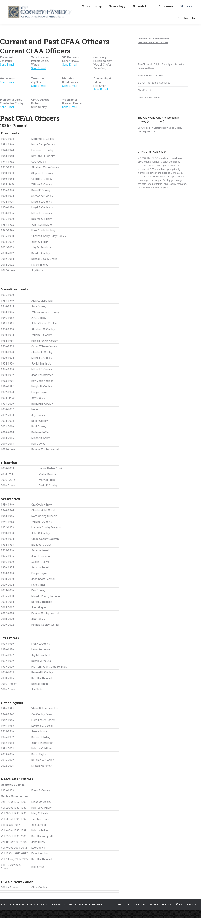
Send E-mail (7, 72)
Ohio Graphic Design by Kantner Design (83, 912)
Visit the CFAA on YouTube (153, 50)
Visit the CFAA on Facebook (153, 46)
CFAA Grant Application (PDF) (154, 195)
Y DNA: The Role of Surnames (154, 90)
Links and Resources (149, 105)
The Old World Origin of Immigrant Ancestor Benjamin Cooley (161, 74)
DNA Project (144, 98)
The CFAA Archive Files (150, 83)
